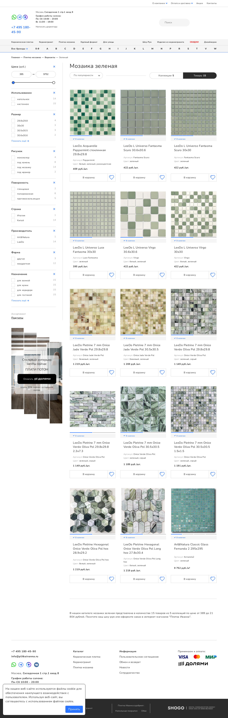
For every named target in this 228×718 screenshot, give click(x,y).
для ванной (23, 280)
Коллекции (166, 75)
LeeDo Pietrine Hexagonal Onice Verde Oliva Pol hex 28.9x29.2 (91, 549)
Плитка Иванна (114, 17)
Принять (74, 709)
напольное (23, 99)
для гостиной (24, 295)
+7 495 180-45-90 (23, 651)
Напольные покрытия (126, 711)
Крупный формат (89, 42)
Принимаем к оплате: (192, 651)
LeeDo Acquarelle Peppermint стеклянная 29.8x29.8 (89, 150)
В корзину (89, 177)
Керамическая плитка (22, 42)
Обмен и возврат (130, 662)
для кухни (22, 285)
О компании (158, 3)
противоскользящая (28, 198)
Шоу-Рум (147, 42)
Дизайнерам (210, 42)
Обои (144, 711)
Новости (124, 667)
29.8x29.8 (22, 120)
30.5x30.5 (22, 130)
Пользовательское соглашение (139, 657)
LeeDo (20, 241)
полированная (25, 193)
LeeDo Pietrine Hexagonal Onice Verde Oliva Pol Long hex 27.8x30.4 (142, 549)
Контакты (211, 3)
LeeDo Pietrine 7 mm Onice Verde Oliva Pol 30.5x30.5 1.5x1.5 (192, 447)
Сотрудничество (129, 673)
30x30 (20, 125)
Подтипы (17, 318)
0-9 (37, 48)
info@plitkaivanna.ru (24, 656)
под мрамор (23, 172)
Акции (199, 3)
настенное (23, 104)
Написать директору (47, 26)
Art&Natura (23, 237)
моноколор (23, 157)
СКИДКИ (194, 42)
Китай (20, 220)
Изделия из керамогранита (170, 42)
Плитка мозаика (67, 42)
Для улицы (108, 42)
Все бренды (19, 48)
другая (21, 258)
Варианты (50, 57)
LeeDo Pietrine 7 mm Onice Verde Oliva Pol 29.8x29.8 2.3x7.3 (91, 447)
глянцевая (23, 189)
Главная (15, 57)
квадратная (23, 263)
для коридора (24, 290)
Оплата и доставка (180, 3)
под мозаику (24, 167)
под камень (23, 162)
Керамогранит (46, 42)
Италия (21, 215)
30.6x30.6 (22, 135)
